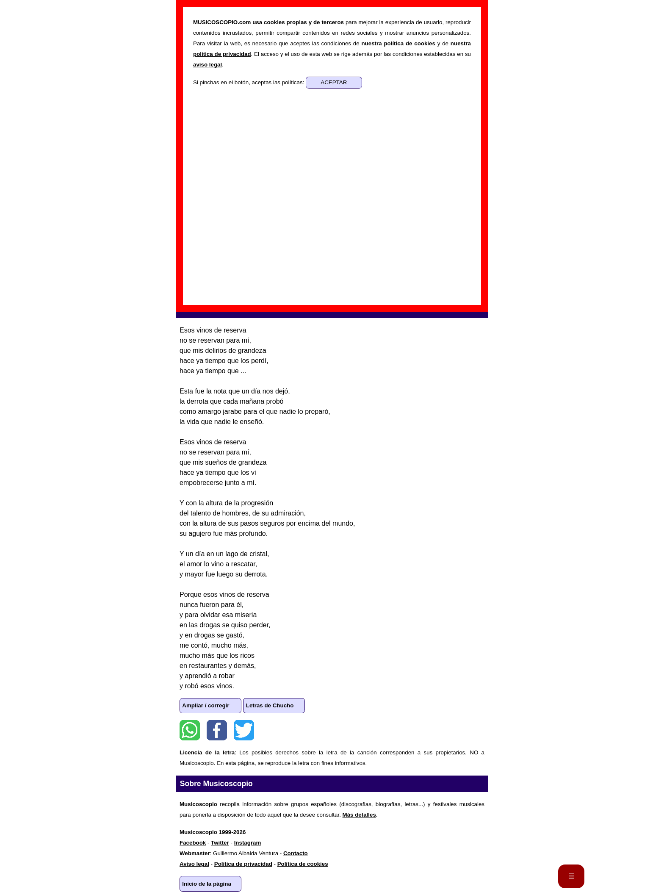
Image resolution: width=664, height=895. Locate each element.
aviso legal (207, 64)
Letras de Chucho (270, 705)
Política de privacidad (243, 864)
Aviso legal (194, 864)
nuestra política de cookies (398, 43)
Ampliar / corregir (205, 705)
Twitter (244, 730)
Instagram (247, 843)
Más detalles (359, 815)
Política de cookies (302, 864)
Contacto (295, 853)
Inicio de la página (206, 884)
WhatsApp (190, 730)
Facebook (217, 730)
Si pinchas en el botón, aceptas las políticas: (249, 82)
